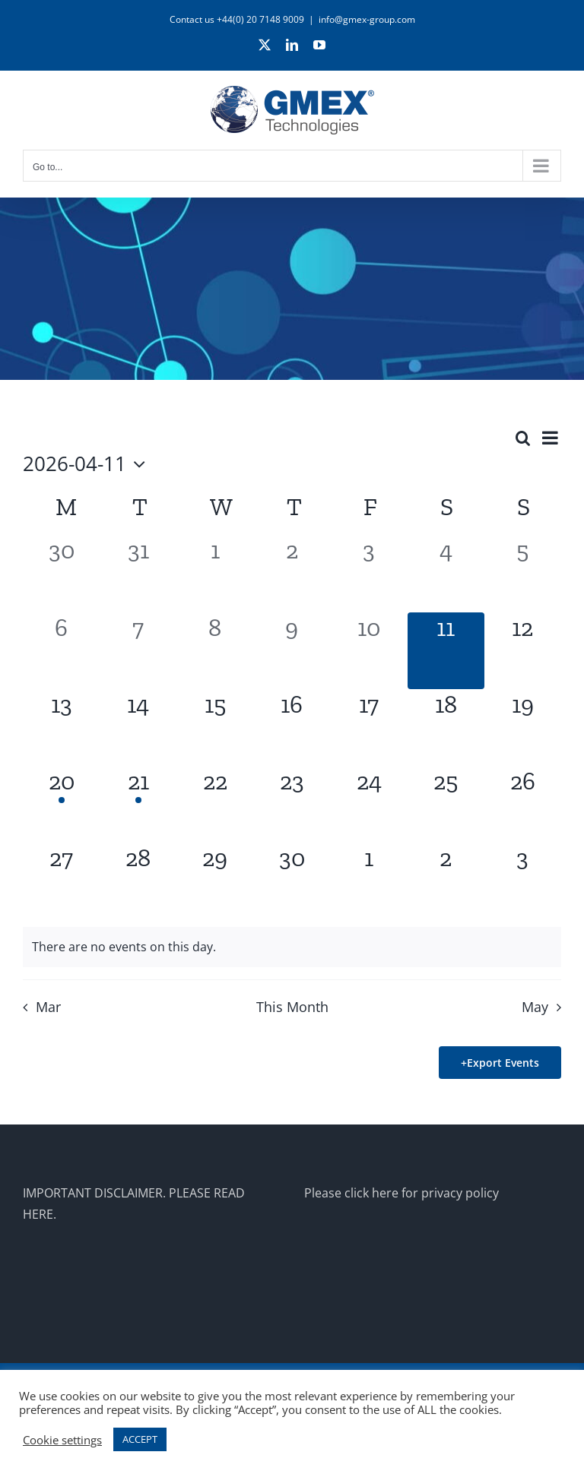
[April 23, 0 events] (291, 804)
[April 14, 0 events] (138, 727)
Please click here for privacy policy (401, 1193)
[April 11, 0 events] (446, 650)
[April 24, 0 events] (369, 804)
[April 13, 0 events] (61, 727)
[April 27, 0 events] (61, 881)
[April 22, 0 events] (214, 804)
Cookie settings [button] (62, 1440)
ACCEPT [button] (139, 1439)
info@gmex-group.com (367, 19)
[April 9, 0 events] (291, 650)
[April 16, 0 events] (291, 727)
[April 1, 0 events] (214, 573)
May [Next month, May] (535, 1007)
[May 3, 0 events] (522, 881)
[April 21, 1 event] (138, 804)
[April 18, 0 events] (446, 727)
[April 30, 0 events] (291, 881)
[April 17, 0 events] (369, 727)
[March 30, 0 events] (61, 573)
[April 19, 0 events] (522, 727)
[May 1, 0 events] (369, 881)
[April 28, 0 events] (138, 881)
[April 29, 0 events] (214, 881)
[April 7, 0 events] (138, 650)
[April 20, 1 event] (61, 804)
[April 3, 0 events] (369, 573)
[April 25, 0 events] (446, 804)
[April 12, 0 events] (522, 650)
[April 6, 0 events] (61, 650)
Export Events (503, 1062)
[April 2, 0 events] (291, 573)
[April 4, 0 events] (446, 573)
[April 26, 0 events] (522, 804)
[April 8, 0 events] (214, 650)
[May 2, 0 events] (446, 881)
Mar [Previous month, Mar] (48, 1007)
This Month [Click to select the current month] (292, 1007)
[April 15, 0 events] (214, 727)
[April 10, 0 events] (369, 650)
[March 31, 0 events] (138, 573)
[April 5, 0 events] (522, 573)
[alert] (292, 947)
